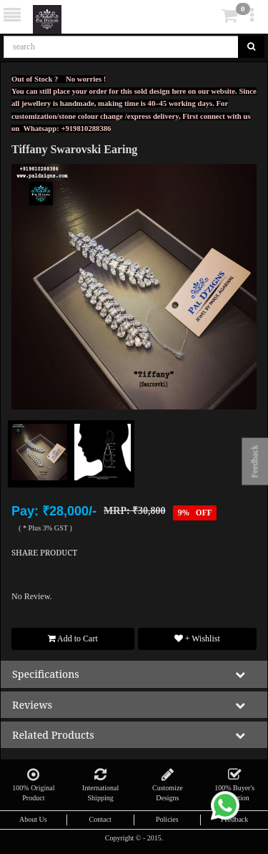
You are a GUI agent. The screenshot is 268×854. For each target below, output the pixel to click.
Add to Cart (73, 639)
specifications (45, 674)
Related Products (53, 735)
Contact (100, 819)
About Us (33, 819)
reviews (32, 705)
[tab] (134, 673)
